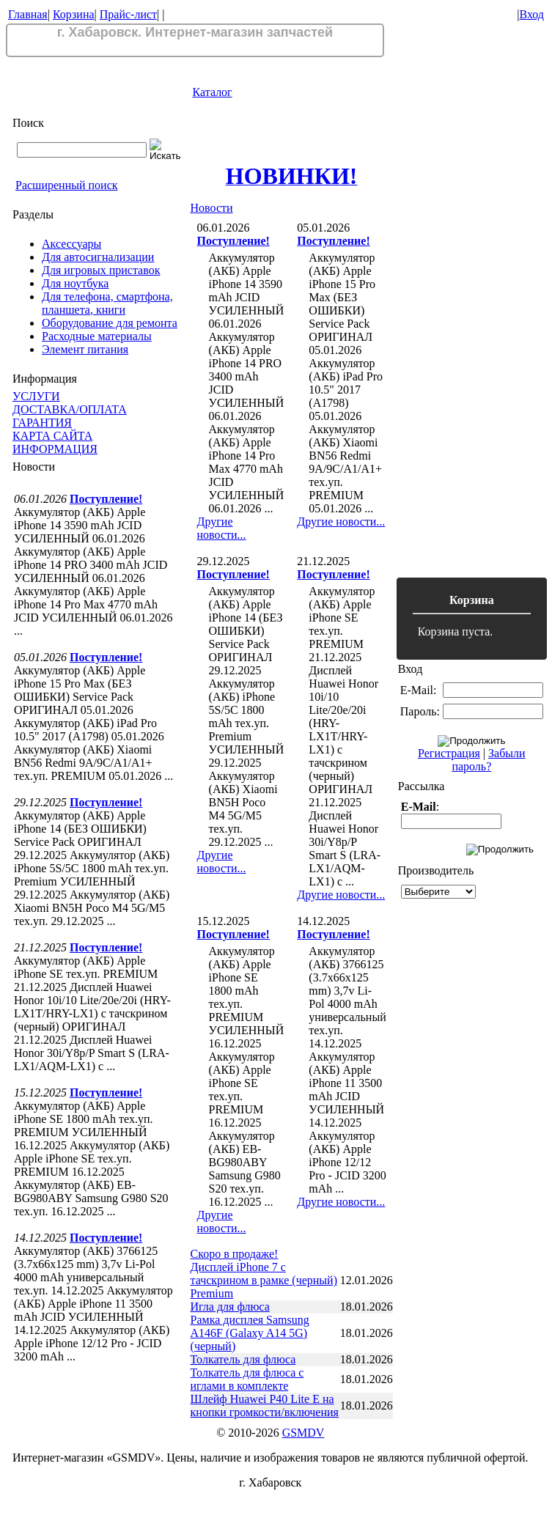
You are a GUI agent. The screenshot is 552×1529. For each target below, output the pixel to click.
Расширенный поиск (66, 185)
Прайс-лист (128, 14)
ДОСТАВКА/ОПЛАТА (69, 409)
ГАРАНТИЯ (42, 422)
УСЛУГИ (36, 396)
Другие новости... (221, 528)
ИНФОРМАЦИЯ (54, 449)
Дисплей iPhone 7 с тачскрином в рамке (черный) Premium (264, 1280)
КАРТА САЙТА (52, 436)
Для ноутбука (75, 283)
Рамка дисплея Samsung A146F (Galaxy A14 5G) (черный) (250, 1333)
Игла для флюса (230, 1306)
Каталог (212, 92)
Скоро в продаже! (235, 1254)
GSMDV (303, 1432)
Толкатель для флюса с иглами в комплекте (247, 1379)
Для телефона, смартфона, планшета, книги (107, 303)
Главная (28, 14)
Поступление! (106, 499)
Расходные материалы (97, 336)
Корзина (74, 14)
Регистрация (449, 753)
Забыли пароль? (488, 760)
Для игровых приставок (101, 270)
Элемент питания (85, 349)
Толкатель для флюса (243, 1359)
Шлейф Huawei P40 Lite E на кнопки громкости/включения (265, 1405)
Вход (531, 14)
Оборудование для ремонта (109, 323)
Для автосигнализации (98, 257)
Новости (212, 208)
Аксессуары (71, 243)
